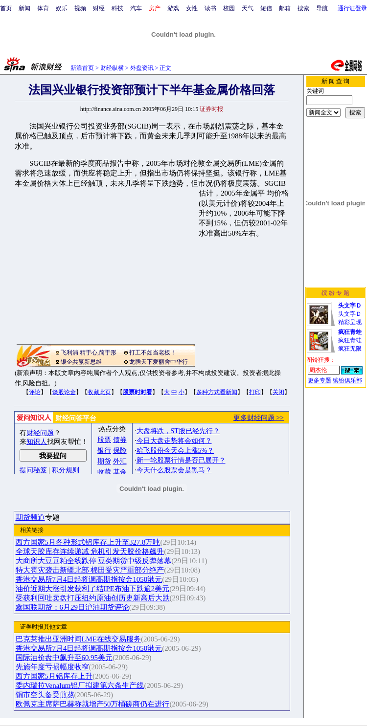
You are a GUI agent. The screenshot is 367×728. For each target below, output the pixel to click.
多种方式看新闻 (216, 392)
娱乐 (62, 8)
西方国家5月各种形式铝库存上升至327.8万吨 (88, 542)
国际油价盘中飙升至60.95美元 (64, 658)
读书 (210, 8)
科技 (117, 8)
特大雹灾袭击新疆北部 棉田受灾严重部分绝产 (90, 570)
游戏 (173, 8)
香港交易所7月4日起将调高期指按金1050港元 (89, 579)
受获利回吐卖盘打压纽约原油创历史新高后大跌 (93, 598)
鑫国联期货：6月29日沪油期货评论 (72, 607)
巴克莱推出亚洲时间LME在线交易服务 (78, 639)
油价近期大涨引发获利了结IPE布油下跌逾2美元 (93, 589)
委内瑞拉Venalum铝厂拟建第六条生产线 (80, 685)
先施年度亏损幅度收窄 (52, 667)
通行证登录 (352, 8)
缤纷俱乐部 (347, 380)
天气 (247, 8)
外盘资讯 (142, 68)
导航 (322, 8)
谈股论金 (64, 392)
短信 (266, 8)
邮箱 (285, 8)
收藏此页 (99, 392)
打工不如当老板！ (152, 352)
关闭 (278, 392)
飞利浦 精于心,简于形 (88, 352)
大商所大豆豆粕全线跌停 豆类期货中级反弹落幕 (94, 561)
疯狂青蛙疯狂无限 (350, 340)
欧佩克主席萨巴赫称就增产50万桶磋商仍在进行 (93, 704)
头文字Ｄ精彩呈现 (350, 314)
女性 (192, 8)
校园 (229, 8)
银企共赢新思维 (81, 361)
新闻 (24, 8)
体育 (43, 8)
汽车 (136, 8)
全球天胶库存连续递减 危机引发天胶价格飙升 (90, 551)
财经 (99, 8)
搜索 (303, 8)
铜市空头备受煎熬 (45, 695)
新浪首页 (82, 68)
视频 (80, 8)
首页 (6, 8)
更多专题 (319, 380)
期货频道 (30, 517)
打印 (255, 392)
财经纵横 (112, 68)
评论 (35, 392)
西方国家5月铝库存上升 (54, 676)
